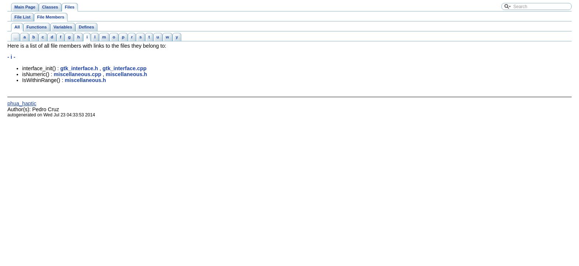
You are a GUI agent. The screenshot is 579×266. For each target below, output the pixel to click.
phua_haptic (21, 103)
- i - (11, 57)
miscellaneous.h (126, 74)
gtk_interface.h (79, 68)
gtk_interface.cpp (125, 68)
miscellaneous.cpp (78, 74)
